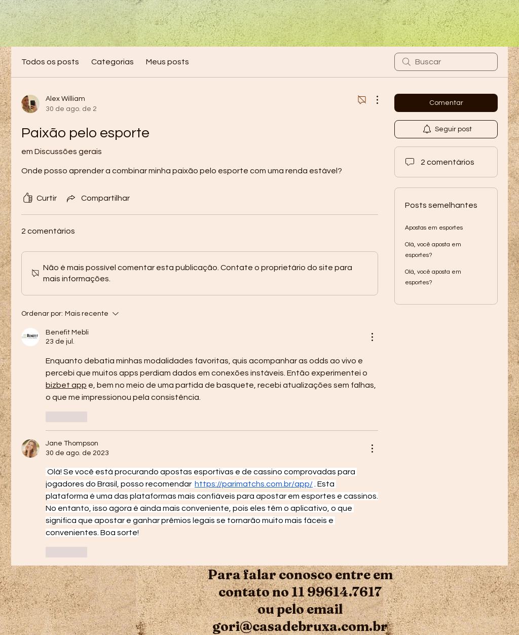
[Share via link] (97, 198)
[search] (446, 62)
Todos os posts (50, 62)
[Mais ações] (372, 100)
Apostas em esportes (434, 228)
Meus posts (167, 62)
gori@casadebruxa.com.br (300, 626)
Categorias (112, 62)
